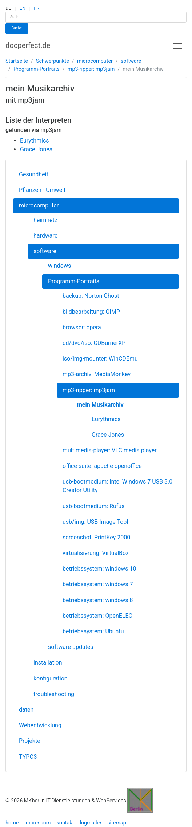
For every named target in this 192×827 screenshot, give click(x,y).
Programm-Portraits (36, 69)
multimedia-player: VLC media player (110, 450)
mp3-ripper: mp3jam (91, 69)
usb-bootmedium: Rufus (93, 506)
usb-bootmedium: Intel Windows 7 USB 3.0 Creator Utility (117, 486)
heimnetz (45, 220)
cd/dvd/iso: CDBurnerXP (94, 343)
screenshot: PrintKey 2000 (96, 537)
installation (47, 662)
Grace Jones (108, 434)
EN (22, 8)
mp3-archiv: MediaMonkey (97, 374)
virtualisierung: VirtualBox (96, 553)
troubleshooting (53, 694)
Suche (17, 28)
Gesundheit (33, 174)
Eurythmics (106, 419)
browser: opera (82, 327)
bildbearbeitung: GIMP (91, 311)
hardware (45, 235)
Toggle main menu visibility (178, 44)
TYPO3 (28, 756)
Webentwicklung (40, 725)
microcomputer (95, 61)
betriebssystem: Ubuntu (93, 631)
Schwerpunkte (52, 61)
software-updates (70, 646)
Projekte (29, 740)
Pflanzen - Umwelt (42, 189)
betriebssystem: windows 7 (98, 584)
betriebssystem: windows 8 (98, 600)
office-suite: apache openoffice (102, 465)
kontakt (65, 823)
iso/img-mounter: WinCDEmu (100, 358)
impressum (37, 823)
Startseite (16, 61)
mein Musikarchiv (100, 404)
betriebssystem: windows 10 (99, 568)
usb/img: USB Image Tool (95, 521)
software (131, 61)
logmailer (90, 823)
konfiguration (50, 678)
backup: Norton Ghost (91, 295)
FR (36, 8)
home (12, 823)
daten (26, 709)
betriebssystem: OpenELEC (97, 615)
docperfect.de (27, 45)
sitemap (116, 823)
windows (59, 265)
